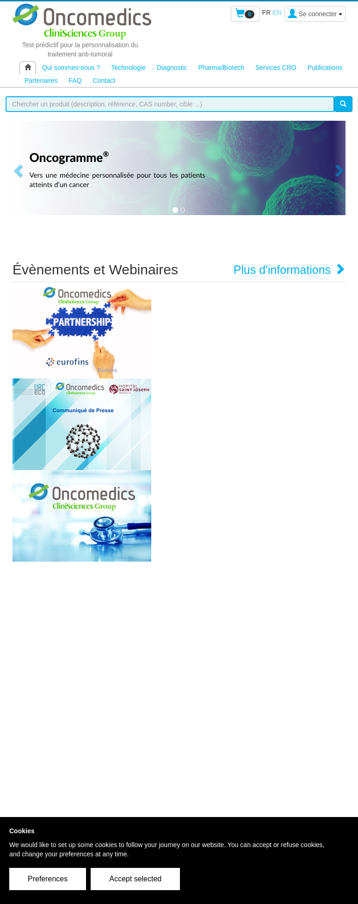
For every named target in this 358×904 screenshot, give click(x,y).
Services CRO (275, 67)
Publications (325, 67)
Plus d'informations (290, 269)
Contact (104, 80)
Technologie (128, 67)
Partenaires (41, 80)
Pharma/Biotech (221, 67)
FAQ (75, 80)
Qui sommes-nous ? (71, 67)
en (276, 12)
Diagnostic (172, 67)
